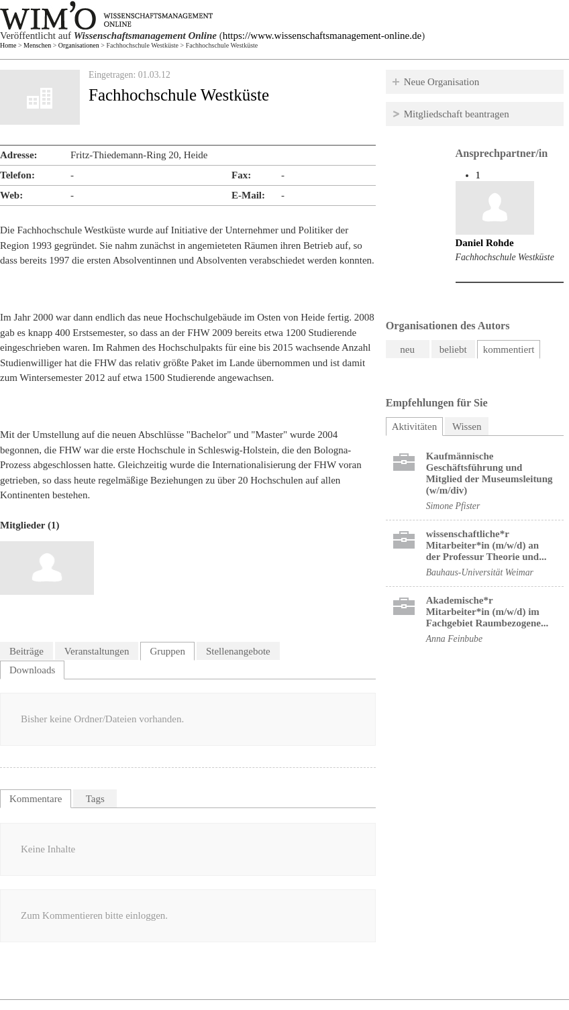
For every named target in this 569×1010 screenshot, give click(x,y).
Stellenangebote (238, 651)
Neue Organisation (442, 81)
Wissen (467, 426)
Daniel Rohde (485, 242)
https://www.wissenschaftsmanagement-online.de (322, 35)
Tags (95, 798)
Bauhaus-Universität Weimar (479, 572)
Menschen (37, 45)
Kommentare (35, 798)
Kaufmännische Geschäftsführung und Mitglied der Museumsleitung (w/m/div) (489, 473)
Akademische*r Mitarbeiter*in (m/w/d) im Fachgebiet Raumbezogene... (487, 611)
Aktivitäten (418, 425)
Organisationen (78, 45)
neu (407, 349)
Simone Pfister (453, 506)
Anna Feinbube (454, 639)
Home (8, 45)
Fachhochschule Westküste (505, 257)
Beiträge (26, 651)
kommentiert (509, 349)
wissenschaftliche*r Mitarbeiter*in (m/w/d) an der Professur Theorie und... (486, 545)
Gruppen (167, 651)
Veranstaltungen (97, 651)
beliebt (453, 349)
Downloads (32, 670)
